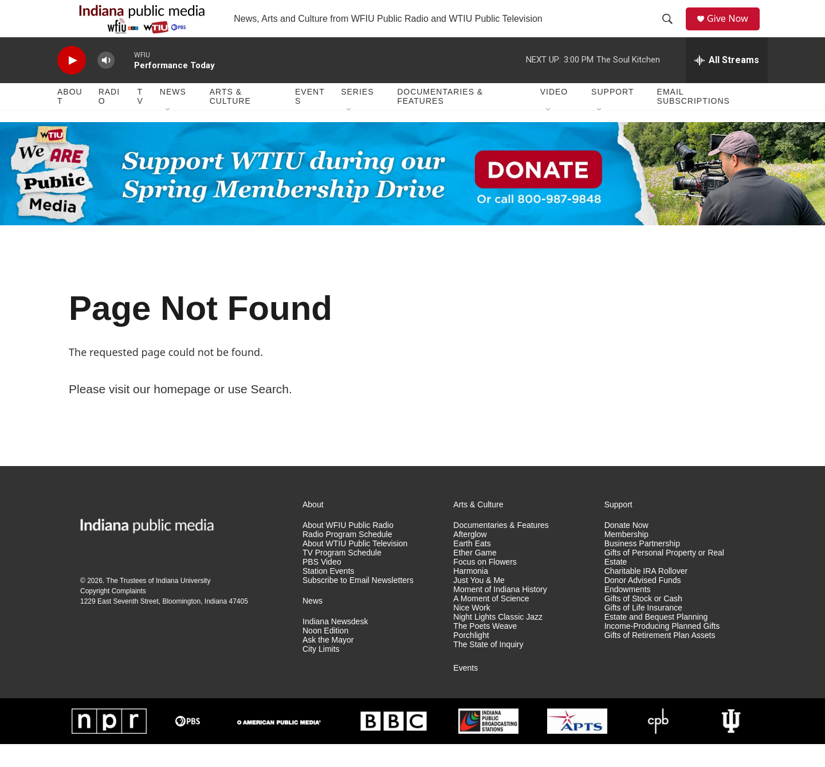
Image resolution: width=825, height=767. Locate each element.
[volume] (106, 83)
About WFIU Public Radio (348, 548)
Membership (626, 557)
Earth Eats (471, 566)
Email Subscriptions (693, 119)
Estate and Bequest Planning (656, 640)
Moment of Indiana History (500, 612)
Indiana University (183, 604)
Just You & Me (479, 603)
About (69, 119)
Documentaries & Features (440, 119)
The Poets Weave (485, 649)
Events (310, 119)
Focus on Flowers (484, 585)
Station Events (328, 594)
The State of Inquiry (488, 667)
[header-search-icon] (671, 30)
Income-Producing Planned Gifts (662, 649)
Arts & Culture (230, 119)
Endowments (627, 612)
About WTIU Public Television (354, 566)
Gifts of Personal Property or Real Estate (664, 580)
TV (140, 119)
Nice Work (471, 631)
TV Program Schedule (342, 576)
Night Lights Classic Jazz (498, 640)
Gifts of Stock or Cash (643, 621)
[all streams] (727, 83)
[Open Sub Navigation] (168, 133)
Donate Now (626, 548)
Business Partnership (642, 566)
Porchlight (471, 658)
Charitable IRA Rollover (646, 594)
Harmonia (470, 594)
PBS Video (321, 585)
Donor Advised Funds (642, 603)
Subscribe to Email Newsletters (358, 603)
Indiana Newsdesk (335, 644)
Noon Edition (325, 653)
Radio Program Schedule (347, 557)
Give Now (733, 30)
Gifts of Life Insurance (643, 631)
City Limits (321, 672)
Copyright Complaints (113, 614)
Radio (109, 119)
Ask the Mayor (327, 663)
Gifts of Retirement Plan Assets (660, 658)
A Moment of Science (491, 621)
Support (612, 114)
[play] (71, 83)
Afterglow (469, 557)
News (173, 114)
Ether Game (474, 576)
